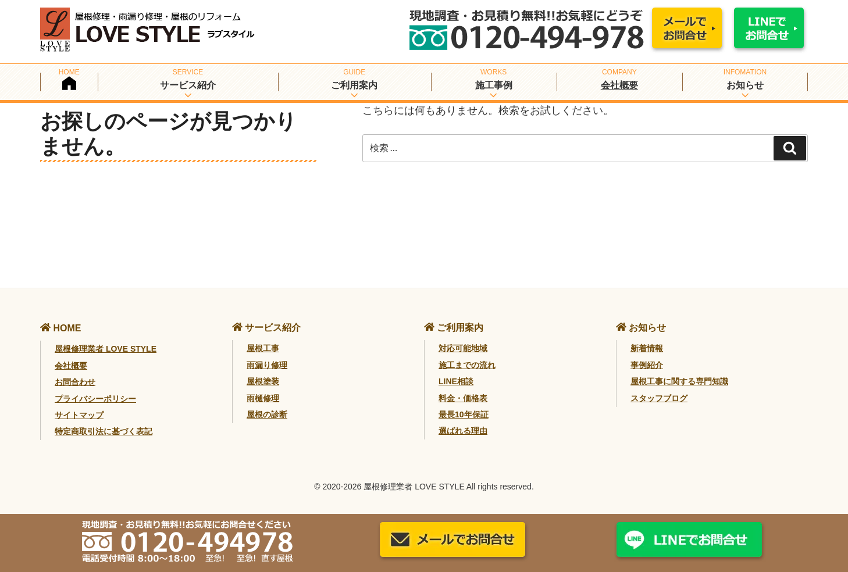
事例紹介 (646, 365)
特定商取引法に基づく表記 (103, 431)
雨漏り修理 (267, 365)
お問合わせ (75, 382)
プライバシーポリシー (95, 398)
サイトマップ (79, 415)
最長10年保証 (464, 414)
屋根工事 (263, 348)
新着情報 (646, 348)
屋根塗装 (263, 381)
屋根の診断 (267, 414)
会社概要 (619, 85)
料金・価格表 (463, 398)
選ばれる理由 (463, 430)
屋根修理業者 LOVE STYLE (105, 348)
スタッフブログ (658, 398)
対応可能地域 (463, 348)
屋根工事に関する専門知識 (679, 381)
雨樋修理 (263, 398)
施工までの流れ (467, 365)
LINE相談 (456, 381)
